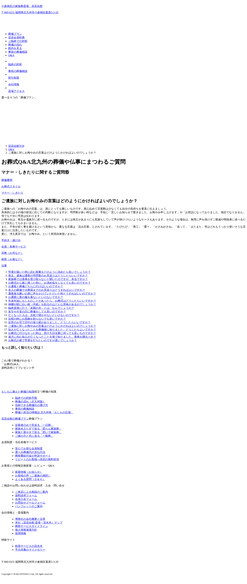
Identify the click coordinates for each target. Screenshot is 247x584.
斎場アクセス (16, 91)
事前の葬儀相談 (17, 51)
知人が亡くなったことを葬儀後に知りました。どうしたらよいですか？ (52, 329)
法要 (4, 265)
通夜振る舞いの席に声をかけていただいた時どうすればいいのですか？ (52, 293)
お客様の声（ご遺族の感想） (33, 475)
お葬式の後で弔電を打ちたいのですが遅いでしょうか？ (42, 340)
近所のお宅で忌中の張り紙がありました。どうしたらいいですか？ (49, 322)
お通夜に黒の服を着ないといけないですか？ (35, 297)
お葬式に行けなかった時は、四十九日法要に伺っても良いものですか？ (52, 333)
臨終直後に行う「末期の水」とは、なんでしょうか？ (41, 307)
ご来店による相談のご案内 (31, 491)
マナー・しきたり (12, 192)
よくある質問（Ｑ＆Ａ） (30, 479)
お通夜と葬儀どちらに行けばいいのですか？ (35, 286)
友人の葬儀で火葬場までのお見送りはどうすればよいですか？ (46, 289)
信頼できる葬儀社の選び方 (31, 405)
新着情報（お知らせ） (29, 472)
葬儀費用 (6, 180)
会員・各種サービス (13, 246)
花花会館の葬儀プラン (15, 418)
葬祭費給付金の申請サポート (33, 455)
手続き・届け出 (11, 240)
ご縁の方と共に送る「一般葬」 (34, 435)
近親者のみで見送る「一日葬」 (34, 425)
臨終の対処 (15, 64)
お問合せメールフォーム (30, 502)
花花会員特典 (16, 37)
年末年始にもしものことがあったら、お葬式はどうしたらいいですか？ (52, 300)
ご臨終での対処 (17, 41)
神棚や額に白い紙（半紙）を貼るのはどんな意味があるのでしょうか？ (52, 304)
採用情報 (20, 533)
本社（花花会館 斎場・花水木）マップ (38, 522)
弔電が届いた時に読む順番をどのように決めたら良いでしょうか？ (49, 271)
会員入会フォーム (26, 499)
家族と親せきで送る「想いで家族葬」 (38, 432)
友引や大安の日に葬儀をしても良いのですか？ (37, 311)
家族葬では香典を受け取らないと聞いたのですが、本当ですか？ (48, 279)
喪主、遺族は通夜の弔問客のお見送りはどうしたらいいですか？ (48, 275)
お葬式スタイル (11, 186)
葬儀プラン (15, 33)
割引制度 (13, 77)
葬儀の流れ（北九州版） (30, 401)
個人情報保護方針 (26, 529)
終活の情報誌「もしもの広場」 (44, 412)
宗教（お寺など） (12, 252)
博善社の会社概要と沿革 (30, 518)
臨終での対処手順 (26, 397)
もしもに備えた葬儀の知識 (17, 391)
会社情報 (13, 84)
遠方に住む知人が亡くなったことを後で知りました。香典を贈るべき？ (52, 336)
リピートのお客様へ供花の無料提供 (37, 459)
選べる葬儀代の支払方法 (30, 452)
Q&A (11, 55)
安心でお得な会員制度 (29, 448)
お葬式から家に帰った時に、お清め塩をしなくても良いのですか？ (49, 282)
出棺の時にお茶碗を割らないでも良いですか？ (37, 318)
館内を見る (15, 48)
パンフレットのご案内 (29, 506)
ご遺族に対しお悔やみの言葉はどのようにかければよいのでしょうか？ (52, 325)
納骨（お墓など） (12, 259)
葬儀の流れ (15, 44)
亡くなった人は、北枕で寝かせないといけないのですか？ (44, 315)
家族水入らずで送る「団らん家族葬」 (38, 428)
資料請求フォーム (26, 495)
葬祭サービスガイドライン (31, 526)
